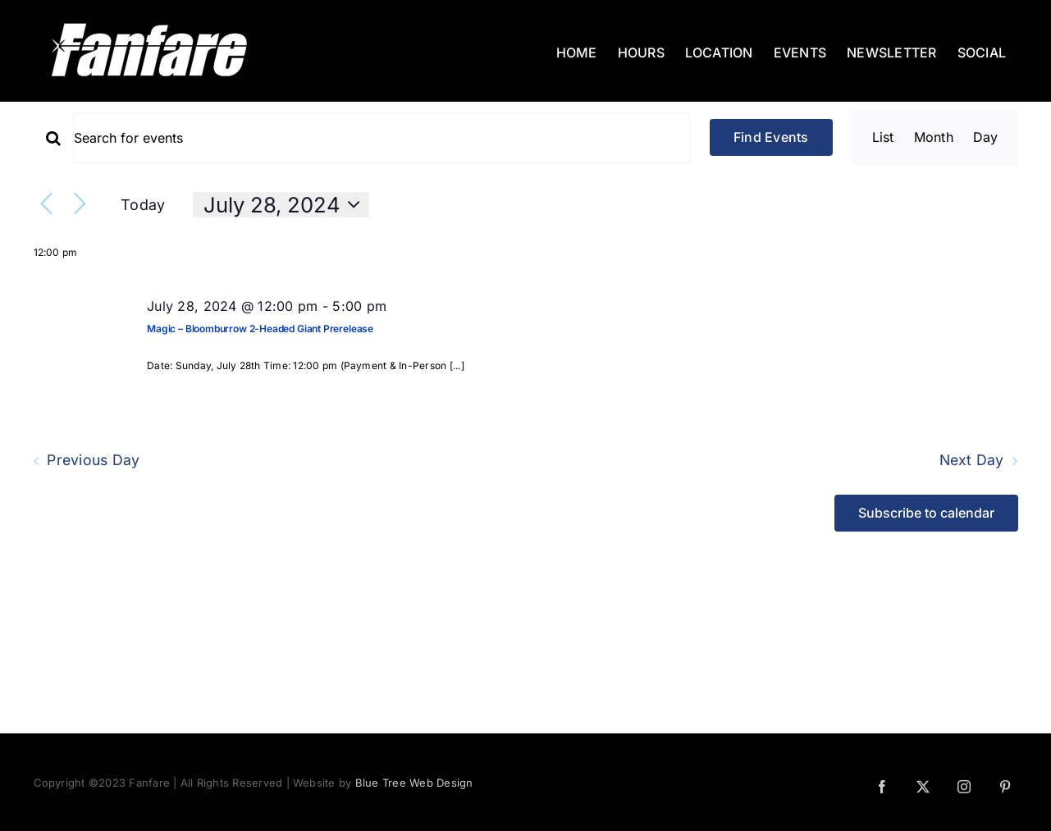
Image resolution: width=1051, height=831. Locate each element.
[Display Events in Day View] (985, 138)
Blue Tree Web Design (414, 782)
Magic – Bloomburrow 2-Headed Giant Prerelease (260, 328)
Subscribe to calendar (926, 513)
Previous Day (93, 461)
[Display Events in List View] (883, 138)
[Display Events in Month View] (933, 138)
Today (143, 204)
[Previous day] (46, 204)
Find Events (771, 137)
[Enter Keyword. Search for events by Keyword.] (381, 137)
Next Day (971, 461)
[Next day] (80, 204)
